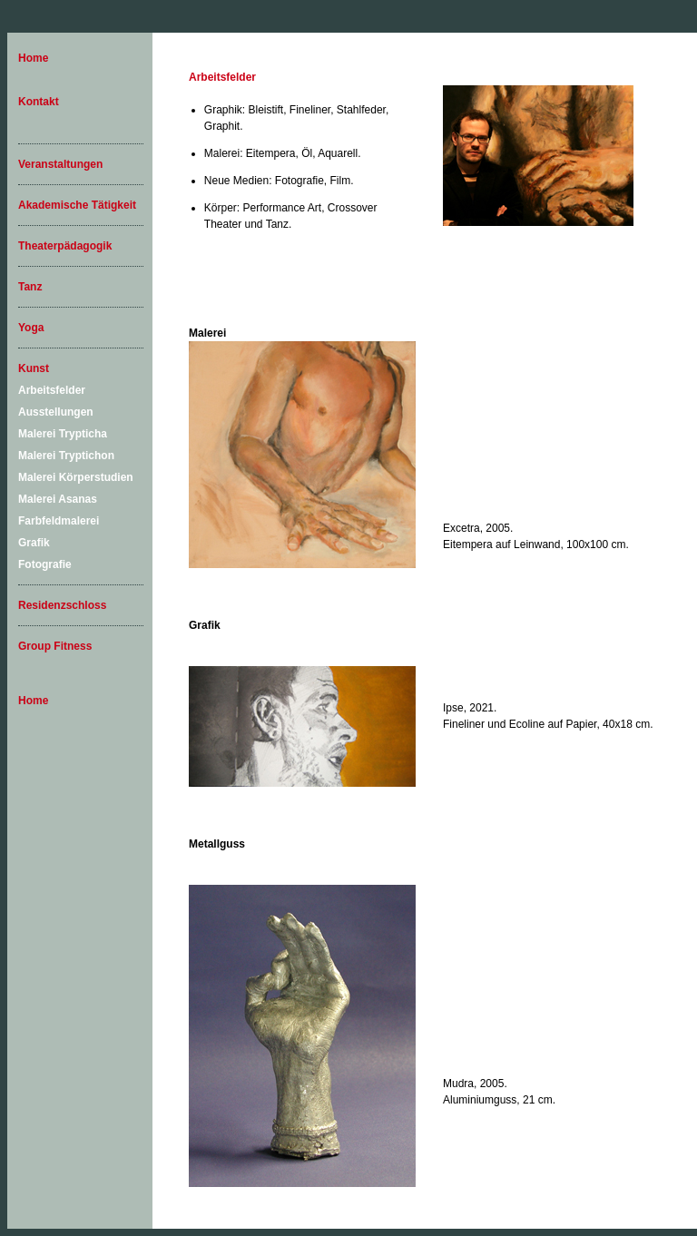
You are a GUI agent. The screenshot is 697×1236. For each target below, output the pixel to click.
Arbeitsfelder (51, 390)
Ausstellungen (55, 412)
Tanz (30, 286)
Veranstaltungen (60, 164)
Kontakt (38, 101)
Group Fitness (55, 646)
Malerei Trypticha (62, 433)
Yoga (31, 327)
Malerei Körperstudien (75, 477)
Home (33, 58)
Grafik (34, 542)
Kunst (33, 368)
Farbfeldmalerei (58, 521)
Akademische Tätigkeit (77, 205)
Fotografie (45, 564)
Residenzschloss (62, 605)
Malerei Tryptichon (66, 455)
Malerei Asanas (57, 499)
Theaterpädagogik (65, 246)
